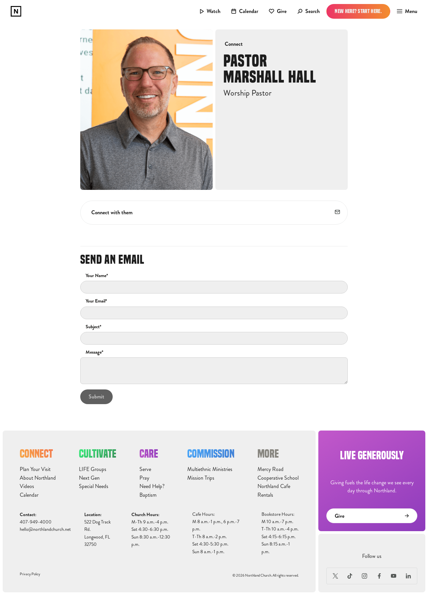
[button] (405, 11)
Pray (144, 478)
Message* (94, 352)
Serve (145, 469)
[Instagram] (364, 576)
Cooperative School (278, 478)
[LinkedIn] (408, 576)
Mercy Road (270, 469)
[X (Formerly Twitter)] (335, 576)
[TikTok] (350, 576)
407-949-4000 (35, 522)
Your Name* (97, 275)
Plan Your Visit (35, 469)
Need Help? (152, 486)
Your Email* (96, 301)
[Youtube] (394, 576)
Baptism (147, 495)
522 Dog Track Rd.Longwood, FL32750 (97, 533)
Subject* (93, 327)
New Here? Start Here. (358, 11)
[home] (16, 11)
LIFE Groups (92, 469)
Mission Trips (200, 478)
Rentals (265, 495)
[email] (337, 213)
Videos (27, 486)
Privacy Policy (30, 574)
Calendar (29, 495)
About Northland (38, 478)
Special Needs (93, 486)
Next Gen (89, 478)
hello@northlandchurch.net (45, 529)
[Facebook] (379, 576)
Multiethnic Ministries (209, 469)
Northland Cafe (273, 486)
